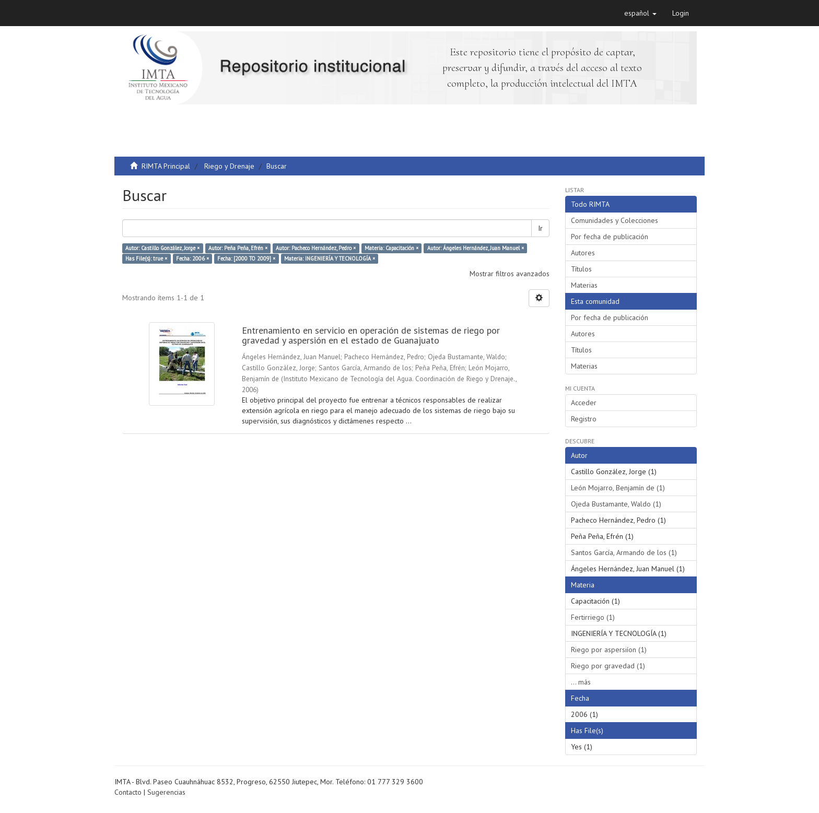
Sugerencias (166, 792)
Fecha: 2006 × (192, 258)
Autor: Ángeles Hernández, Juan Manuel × (475, 248)
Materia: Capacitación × (391, 248)
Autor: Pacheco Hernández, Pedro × (316, 248)
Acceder (583, 402)
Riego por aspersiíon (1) (609, 649)
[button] (640, 13)
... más (581, 682)
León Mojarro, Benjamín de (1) (618, 487)
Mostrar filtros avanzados (509, 273)
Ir (540, 228)
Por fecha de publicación (609, 236)
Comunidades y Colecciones (614, 220)
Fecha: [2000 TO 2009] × (246, 258)
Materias (584, 285)
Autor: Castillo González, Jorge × (162, 248)
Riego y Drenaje (229, 166)
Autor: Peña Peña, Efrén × (237, 248)
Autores (583, 252)
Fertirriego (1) (593, 617)
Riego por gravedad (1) (608, 665)
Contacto (128, 792)
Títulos (581, 269)
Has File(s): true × (146, 258)
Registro (583, 418)
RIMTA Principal (166, 166)
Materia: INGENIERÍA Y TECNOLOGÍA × (329, 258)
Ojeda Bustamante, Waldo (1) (616, 504)
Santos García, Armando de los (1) (624, 552)
